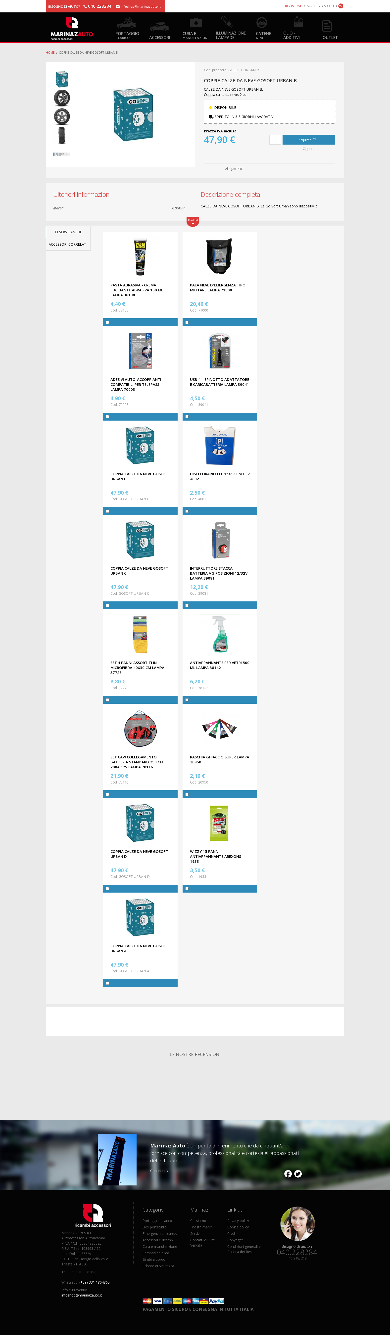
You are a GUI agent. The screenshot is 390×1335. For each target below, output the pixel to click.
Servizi (195, 1233)
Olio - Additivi (291, 35)
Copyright (235, 1240)
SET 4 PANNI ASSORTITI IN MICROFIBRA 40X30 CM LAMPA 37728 (137, 667)
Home (50, 52)
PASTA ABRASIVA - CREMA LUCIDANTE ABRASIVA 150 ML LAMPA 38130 (136, 289)
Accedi (312, 5)
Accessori (159, 37)
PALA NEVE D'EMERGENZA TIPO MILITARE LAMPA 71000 (217, 287)
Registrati (293, 5)
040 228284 (99, 6)
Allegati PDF (234, 168)
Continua (157, 1170)
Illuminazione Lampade (231, 35)
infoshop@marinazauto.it (141, 6)
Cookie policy (238, 1227)
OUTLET (330, 37)
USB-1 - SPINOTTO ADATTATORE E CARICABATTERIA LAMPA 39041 (219, 382)
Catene (263, 35)
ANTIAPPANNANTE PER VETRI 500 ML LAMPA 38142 (219, 665)
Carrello (329, 5)
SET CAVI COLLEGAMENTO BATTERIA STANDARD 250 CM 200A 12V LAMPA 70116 (136, 761)
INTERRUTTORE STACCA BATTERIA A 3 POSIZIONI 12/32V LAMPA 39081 (218, 573)
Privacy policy (238, 1220)
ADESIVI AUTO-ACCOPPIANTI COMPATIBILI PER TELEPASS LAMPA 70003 (135, 384)
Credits (233, 1233)
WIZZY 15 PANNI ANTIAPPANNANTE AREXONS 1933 (215, 856)
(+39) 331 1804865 (94, 1282)
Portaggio (127, 35)
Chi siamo (198, 1220)
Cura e (196, 35)
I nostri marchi (201, 1227)
